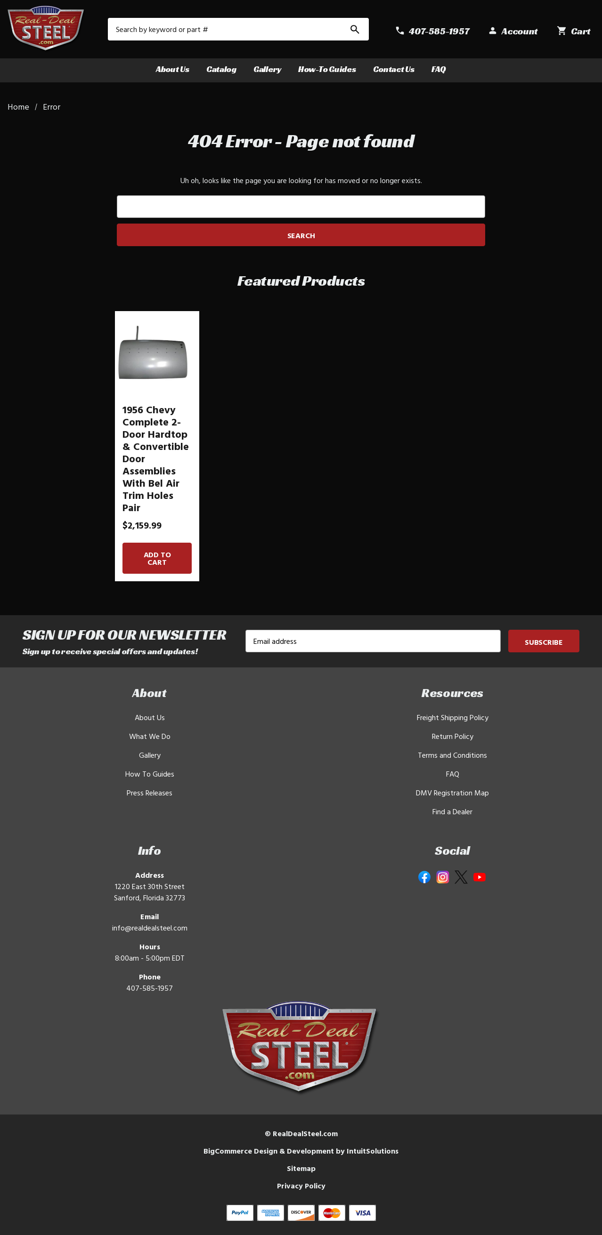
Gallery (267, 69)
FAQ (438, 69)
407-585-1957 (149, 988)
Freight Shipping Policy (452, 717)
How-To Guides (327, 69)
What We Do (150, 736)
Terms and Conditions (452, 755)
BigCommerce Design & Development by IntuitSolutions (301, 1150)
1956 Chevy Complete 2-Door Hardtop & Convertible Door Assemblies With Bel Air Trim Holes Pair (155, 458)
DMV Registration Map (452, 792)
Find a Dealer (452, 811)
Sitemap (301, 1168)
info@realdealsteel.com (149, 927)
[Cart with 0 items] (574, 31)
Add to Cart (157, 558)
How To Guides (149, 773)
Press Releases (149, 792)
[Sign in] (513, 31)
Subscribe (544, 642)
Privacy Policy (301, 1185)
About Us (172, 69)
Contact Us (394, 69)
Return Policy (452, 736)
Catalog (221, 69)
